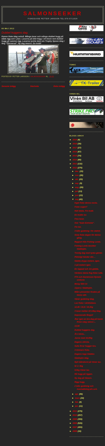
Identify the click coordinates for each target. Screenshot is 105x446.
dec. (77, 171)
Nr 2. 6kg (78, 366)
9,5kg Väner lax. (82, 370)
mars (77, 398)
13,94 (77, 326)
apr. (77, 394)
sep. (77, 183)
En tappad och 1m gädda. (86, 269)
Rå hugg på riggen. (83, 374)
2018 (75, 144)
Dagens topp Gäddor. (84, 354)
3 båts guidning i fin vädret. (87, 231)
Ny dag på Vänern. (83, 378)
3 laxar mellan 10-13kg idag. (87, 311)
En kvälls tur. (80, 215)
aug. (77, 187)
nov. (77, 175)
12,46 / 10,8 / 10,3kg (83, 307)
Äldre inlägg (59, 86)
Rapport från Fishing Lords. (87, 242)
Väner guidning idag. (84, 299)
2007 (75, 427)
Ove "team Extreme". (84, 223)
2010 (75, 415)
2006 (75, 431)
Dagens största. (82, 342)
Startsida (34, 86)
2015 (75, 156)
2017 (75, 148)
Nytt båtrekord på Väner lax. (87, 362)
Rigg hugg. (79, 382)
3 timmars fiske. (82, 350)
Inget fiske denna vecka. (86, 203)
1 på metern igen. (82, 265)
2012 (75, 168)
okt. (77, 179)
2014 (75, 160)
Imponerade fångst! (83, 315)
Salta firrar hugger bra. (85, 346)
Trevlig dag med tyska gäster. (88, 253)
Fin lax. (77, 227)
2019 (75, 139)
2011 (75, 411)
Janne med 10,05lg (83, 338)
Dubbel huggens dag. (84, 330)
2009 (75, 419)
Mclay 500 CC (80, 284)
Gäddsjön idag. (81, 358)
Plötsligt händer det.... (84, 257)
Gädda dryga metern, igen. (87, 261)
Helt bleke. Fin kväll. (84, 211)
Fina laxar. (79, 219)
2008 (75, 423)
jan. (77, 406)
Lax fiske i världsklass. (85, 303)
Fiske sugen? (80, 207)
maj (77, 199)
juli (76, 191)
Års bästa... (79, 334)
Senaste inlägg (9, 86)
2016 (75, 152)
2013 (75, 164)
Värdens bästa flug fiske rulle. (88, 273)
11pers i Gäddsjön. (83, 288)
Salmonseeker (52, 13)
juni (77, 195)
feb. (77, 402)
